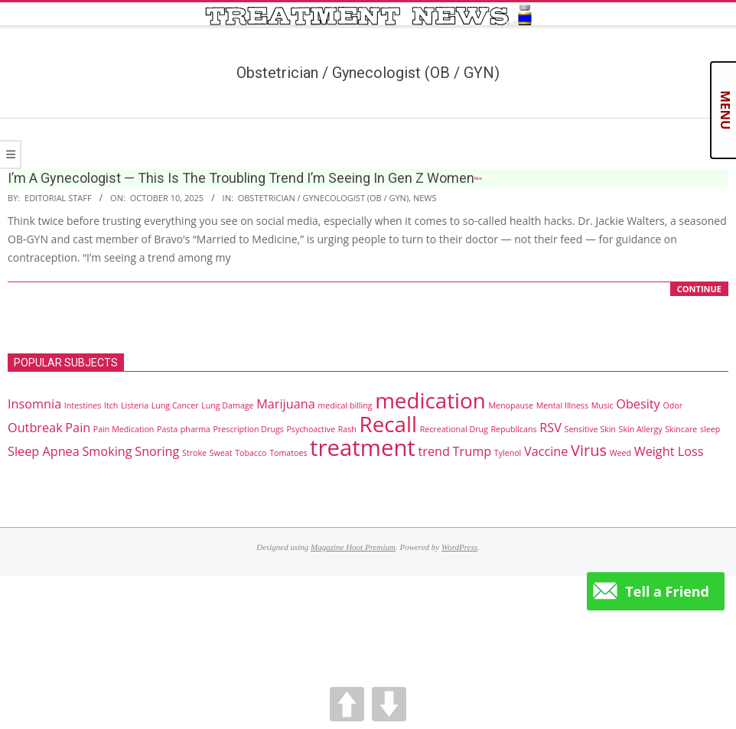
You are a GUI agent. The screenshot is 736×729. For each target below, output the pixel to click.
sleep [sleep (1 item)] (710, 429)
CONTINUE (699, 289)
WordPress (459, 547)
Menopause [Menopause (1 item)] (510, 405)
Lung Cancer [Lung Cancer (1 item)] (175, 405)
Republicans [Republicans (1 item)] (513, 429)
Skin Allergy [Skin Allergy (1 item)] (641, 429)
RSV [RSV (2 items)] (550, 427)
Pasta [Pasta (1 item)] (167, 429)
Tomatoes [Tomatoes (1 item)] (288, 452)
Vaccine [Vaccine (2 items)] (546, 451)
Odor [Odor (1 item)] (672, 405)
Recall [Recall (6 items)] (388, 423)
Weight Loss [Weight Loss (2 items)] (669, 451)
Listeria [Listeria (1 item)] (134, 405)
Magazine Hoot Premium (353, 547)
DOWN (389, 704)
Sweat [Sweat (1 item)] (221, 452)
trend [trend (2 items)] (433, 451)
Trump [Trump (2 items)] (472, 451)
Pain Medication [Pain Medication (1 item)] (124, 429)
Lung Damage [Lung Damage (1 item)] (227, 405)
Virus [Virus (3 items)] (589, 450)
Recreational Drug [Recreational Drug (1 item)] (454, 429)
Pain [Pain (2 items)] (77, 427)
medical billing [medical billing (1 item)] (345, 405)
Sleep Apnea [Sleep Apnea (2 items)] (44, 451)
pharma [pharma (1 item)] (195, 429)
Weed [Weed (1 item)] (620, 452)
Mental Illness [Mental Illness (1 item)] (562, 405)
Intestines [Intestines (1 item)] (82, 405)
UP (347, 704)
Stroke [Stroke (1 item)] (194, 452)
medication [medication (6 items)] (430, 400)
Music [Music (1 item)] (602, 405)
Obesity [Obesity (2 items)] (638, 403)
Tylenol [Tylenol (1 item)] (508, 452)
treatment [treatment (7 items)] (362, 447)
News (425, 197)
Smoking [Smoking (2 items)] (107, 451)
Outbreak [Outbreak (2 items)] (35, 427)
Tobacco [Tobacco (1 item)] (250, 452)
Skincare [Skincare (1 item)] (681, 429)
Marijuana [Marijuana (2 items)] (285, 403)
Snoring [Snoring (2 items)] (157, 451)
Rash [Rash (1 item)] (347, 429)
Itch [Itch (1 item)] (111, 405)
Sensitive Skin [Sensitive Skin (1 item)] (590, 429)
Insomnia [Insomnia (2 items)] (34, 403)
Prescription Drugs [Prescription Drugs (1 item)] (248, 429)
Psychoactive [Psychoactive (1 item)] (310, 429)
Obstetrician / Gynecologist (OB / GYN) (323, 197)
